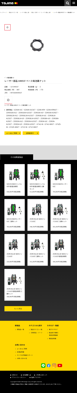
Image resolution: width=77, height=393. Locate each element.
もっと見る (22, 308)
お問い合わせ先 (22, 358)
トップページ (3, 12)
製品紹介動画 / (52, 334)
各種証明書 (20, 352)
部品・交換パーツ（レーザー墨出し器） (41, 12)
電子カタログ (53, 329)
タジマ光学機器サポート (25, 355)
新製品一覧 (20, 329)
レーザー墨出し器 (24, 12)
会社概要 (26, 375)
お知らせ (14, 375)
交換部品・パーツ (36, 333)
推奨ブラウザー (35, 377)
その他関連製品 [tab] (16, 157)
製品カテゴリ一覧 (13, 12)
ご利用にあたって (40, 375)
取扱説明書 (52, 338)
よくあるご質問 (22, 349)
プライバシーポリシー (18, 377)
